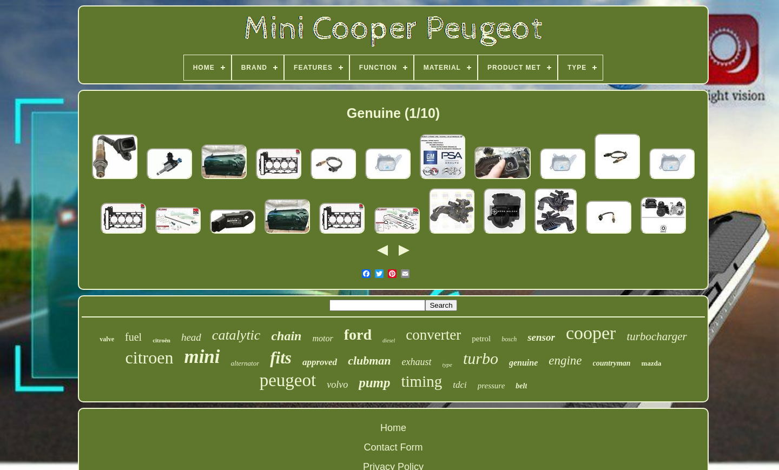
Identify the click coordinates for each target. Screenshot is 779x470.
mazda (652, 363)
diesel (388, 340)
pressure (491, 385)
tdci (460, 385)
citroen (150, 357)
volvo (337, 384)
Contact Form (393, 447)
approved (319, 362)
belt (521, 386)
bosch (509, 339)
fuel (133, 337)
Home (393, 427)
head (191, 337)
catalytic (236, 335)
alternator (245, 363)
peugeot (288, 380)
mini (202, 356)
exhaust (417, 361)
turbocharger (656, 336)
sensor (541, 337)
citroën (161, 340)
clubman (369, 360)
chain (286, 336)
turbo (480, 358)
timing (422, 381)
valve (107, 339)
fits (281, 357)
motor (322, 338)
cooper (591, 333)
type (447, 364)
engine (565, 360)
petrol (481, 338)
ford (358, 334)
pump (374, 382)
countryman (612, 363)
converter (433, 335)
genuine (523, 362)
